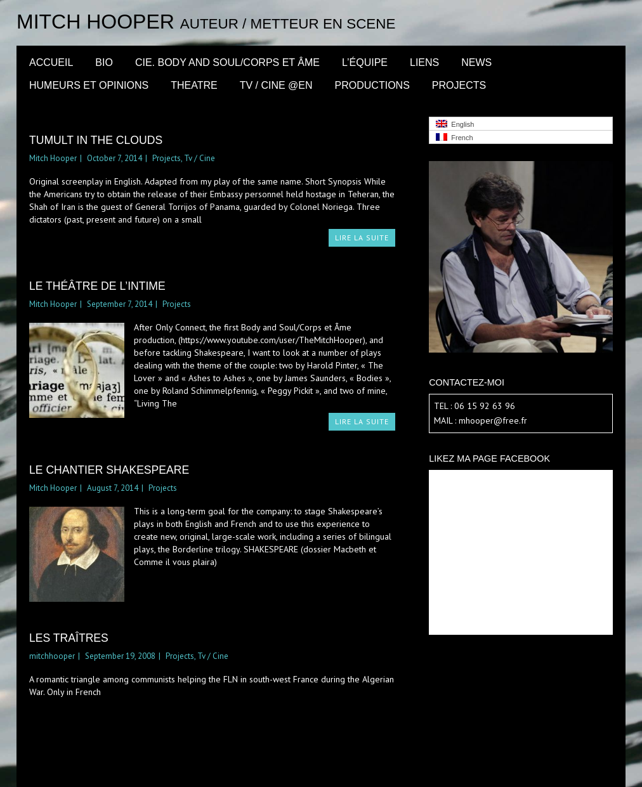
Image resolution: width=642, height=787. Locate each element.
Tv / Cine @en (276, 85)
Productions (372, 85)
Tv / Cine (199, 158)
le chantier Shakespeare (109, 470)
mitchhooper (52, 656)
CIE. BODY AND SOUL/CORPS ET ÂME (227, 62)
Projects (459, 85)
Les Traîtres (68, 638)
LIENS (424, 62)
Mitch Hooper (95, 21)
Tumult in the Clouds (95, 140)
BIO (104, 62)
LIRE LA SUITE (362, 237)
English (455, 124)
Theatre (194, 85)
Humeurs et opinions (88, 85)
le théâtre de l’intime (97, 286)
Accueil (51, 62)
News (476, 62)
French (454, 137)
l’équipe (365, 62)
